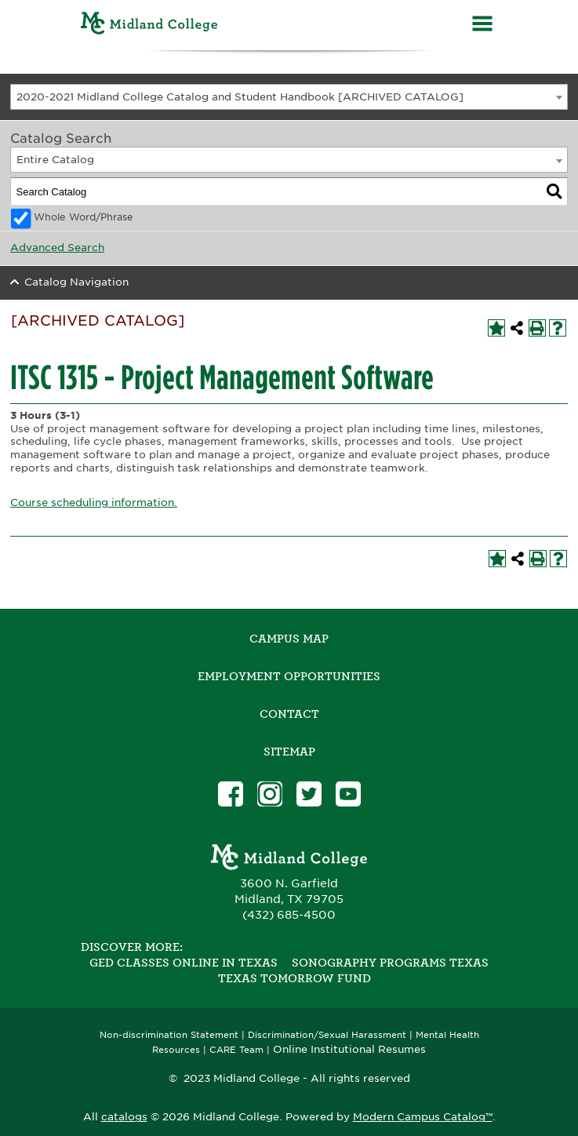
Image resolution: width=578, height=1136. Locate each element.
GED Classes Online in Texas (183, 962)
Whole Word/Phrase (83, 217)
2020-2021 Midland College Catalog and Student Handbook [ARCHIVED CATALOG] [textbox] (239, 97)
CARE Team (236, 1050)
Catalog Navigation (76, 282)
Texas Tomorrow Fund (294, 978)
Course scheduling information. (93, 502)
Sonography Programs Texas (390, 962)
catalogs (124, 1117)
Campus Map (289, 638)
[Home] (149, 25)
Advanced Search (57, 247)
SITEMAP (289, 751)
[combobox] (289, 97)
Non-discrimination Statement (169, 1035)
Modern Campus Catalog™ (423, 1117)
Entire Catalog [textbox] (55, 160)
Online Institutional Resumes (349, 1049)
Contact (289, 714)
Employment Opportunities (289, 676)
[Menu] (482, 25)
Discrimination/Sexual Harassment (327, 1035)
